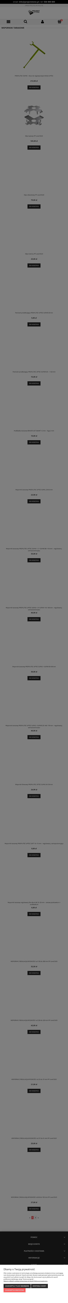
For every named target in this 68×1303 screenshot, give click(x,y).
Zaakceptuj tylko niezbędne (17, 1286)
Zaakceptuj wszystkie (14, 1290)
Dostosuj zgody (39, 1286)
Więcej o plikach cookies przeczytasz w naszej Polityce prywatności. (26, 1281)
